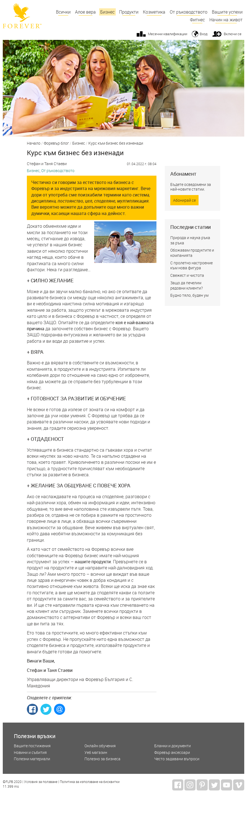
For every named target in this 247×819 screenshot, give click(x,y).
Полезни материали (32, 759)
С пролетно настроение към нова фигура (191, 265)
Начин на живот (226, 20)
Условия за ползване (40, 782)
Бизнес (107, 12)
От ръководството (188, 12)
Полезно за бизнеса (102, 759)
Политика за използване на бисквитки (90, 782)
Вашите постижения (32, 746)
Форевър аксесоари (172, 752)
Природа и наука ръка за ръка (190, 240)
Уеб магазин (95, 752)
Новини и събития (30, 752)
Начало (33, 143)
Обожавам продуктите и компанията (192, 252)
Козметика (154, 12)
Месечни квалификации (167, 33)
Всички (63, 12)
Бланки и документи (172, 746)
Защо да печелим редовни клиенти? (186, 285)
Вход (203, 33)
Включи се (232, 33)
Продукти (128, 12)
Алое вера (85, 12)
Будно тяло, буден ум (189, 295)
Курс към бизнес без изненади (115, 143)
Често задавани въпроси (176, 759)
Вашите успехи (227, 12)
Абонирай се (184, 200)
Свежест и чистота (187, 275)
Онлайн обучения (100, 746)
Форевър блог (56, 143)
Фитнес (197, 20)
